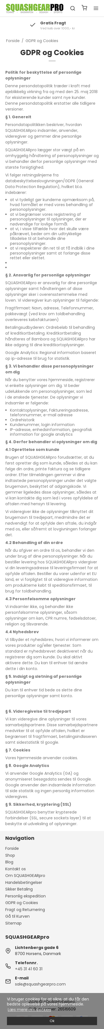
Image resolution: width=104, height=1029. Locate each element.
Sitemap (13, 923)
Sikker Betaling (19, 889)
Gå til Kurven (17, 916)
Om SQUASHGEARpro (25, 875)
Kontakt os (15, 869)
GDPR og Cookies (21, 902)
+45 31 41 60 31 (28, 969)
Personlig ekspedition (25, 896)
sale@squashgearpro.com (40, 984)
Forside (12, 848)
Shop (10, 855)
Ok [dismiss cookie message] (52, 1020)
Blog (9, 862)
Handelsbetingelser (23, 882)
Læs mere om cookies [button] (29, 1009)
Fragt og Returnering (25, 909)
